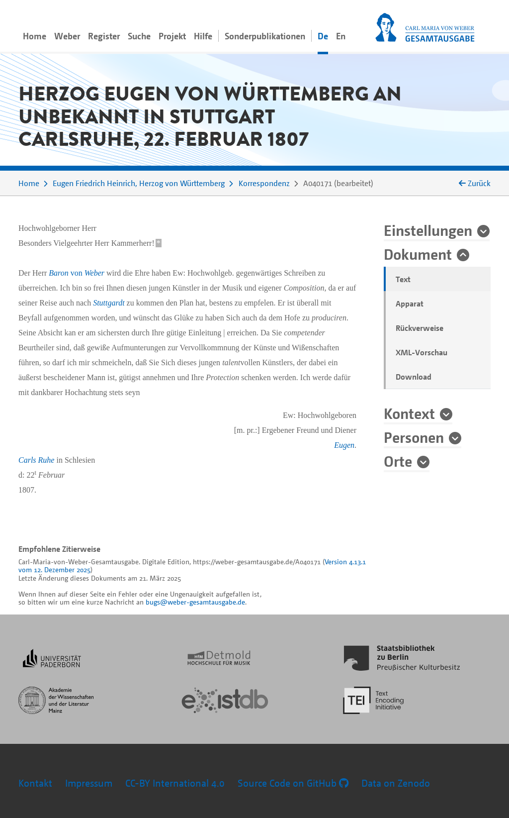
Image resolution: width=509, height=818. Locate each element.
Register (104, 35)
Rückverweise (419, 328)
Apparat (410, 303)
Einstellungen (428, 229)
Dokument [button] (418, 253)
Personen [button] (414, 436)
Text (403, 279)
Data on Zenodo (395, 783)
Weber (67, 35)
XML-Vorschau (421, 352)
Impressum (88, 783)
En (340, 35)
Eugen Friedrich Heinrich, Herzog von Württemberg (139, 183)
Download (413, 377)
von (76, 273)
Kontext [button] (409, 413)
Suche (139, 35)
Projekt (172, 35)
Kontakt (35, 783)
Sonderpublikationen (265, 35)
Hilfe (203, 35)
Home (34, 35)
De (323, 35)
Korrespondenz (264, 183)
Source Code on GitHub (293, 783)
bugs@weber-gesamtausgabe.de (195, 602)
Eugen (344, 445)
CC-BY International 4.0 (175, 783)
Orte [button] (398, 460)
